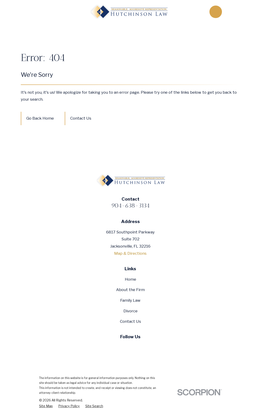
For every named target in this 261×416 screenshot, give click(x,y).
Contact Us (80, 118)
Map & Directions (130, 253)
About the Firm (130, 289)
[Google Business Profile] (141, 346)
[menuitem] (46, 406)
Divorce (130, 311)
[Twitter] (119, 346)
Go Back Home (40, 118)
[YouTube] (130, 346)
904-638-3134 (130, 205)
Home (130, 279)
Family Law (130, 300)
